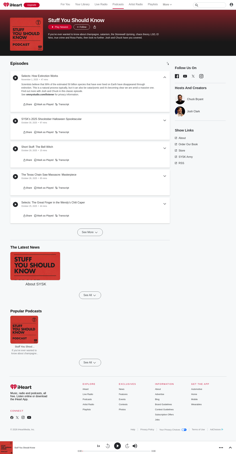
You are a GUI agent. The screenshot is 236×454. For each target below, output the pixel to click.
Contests (123, 404)
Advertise (159, 394)
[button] (95, 27)
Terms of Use (198, 429)
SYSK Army (184, 156)
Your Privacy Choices (173, 429)
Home (194, 394)
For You (65, 4)
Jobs (157, 419)
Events (122, 399)
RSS (179, 163)
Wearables (196, 404)
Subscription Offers (164, 414)
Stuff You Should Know (24, 448)
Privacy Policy (147, 429)
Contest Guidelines (164, 409)
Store (180, 150)
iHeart (86, 389)
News (121, 389)
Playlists (153, 4)
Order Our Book (186, 144)
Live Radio (101, 4)
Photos (122, 409)
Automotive (196, 389)
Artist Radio (136, 4)
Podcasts (118, 4)
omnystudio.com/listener (40, 94)
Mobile (194, 399)
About (180, 138)
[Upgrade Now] (32, 5)
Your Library (82, 4)
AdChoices (216, 429)
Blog (157, 399)
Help (133, 429)
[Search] (209, 5)
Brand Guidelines (163, 404)
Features (123, 394)
